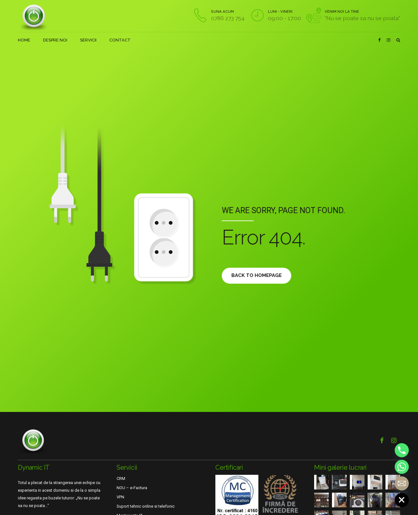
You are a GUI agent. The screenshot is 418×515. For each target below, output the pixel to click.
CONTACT (120, 40)
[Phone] (402, 450)
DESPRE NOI (55, 40)
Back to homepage (259, 275)
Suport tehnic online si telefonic (146, 506)
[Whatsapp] (402, 467)
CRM (121, 478)
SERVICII (88, 40)
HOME (24, 40)
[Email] (402, 483)
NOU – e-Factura (132, 487)
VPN (120, 497)
